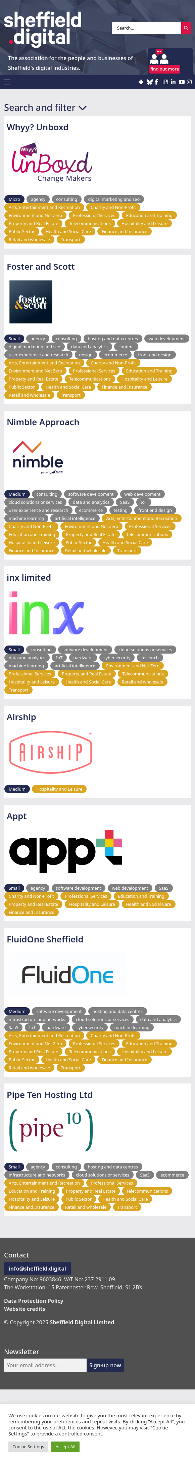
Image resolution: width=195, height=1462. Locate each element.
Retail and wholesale (29, 239)
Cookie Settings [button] (28, 1447)
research (150, 658)
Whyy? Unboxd (37, 127)
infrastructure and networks (37, 1019)
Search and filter (45, 107)
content (126, 347)
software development (90, 494)
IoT (144, 502)
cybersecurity (116, 658)
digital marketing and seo (114, 199)
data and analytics (89, 347)
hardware (83, 658)
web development (167, 339)
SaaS (125, 502)
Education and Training (149, 215)
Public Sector (22, 231)
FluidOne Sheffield (45, 939)
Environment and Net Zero (35, 215)
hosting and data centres (113, 339)
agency (38, 199)
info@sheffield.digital (37, 1268)
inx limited (29, 577)
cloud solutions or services (35, 502)
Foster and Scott (41, 266)
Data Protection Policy (33, 1300)
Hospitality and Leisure (144, 223)
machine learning (26, 518)
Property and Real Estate (33, 223)
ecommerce (115, 355)
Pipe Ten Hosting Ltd (50, 1095)
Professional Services (94, 215)
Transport (71, 239)
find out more (164, 69)
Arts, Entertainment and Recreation (44, 207)
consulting (66, 199)
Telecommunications (90, 223)
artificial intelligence (75, 518)
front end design (155, 355)
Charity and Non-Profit (113, 207)
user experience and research (38, 355)
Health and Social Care (68, 231)
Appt (17, 816)
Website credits (24, 1309)
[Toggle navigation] (6, 82)
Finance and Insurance (124, 231)
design (86, 355)
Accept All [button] (65, 1447)
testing (121, 510)
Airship (21, 717)
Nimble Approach (43, 422)
